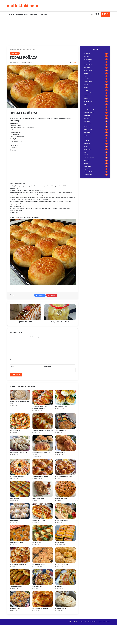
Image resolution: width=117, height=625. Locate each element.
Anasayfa (13, 49)
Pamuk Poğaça (59, 542)
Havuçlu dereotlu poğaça (16, 586)
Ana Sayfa (11, 14)
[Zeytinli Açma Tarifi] (20, 599)
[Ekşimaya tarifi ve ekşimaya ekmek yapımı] (20, 395)
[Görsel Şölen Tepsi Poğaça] (20, 467)
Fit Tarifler (86, 155)
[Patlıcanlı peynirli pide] (65, 511)
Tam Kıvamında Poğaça (16, 542)
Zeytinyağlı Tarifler (89, 112)
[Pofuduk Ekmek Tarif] (65, 599)
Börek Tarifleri (87, 62)
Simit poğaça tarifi (60, 430)
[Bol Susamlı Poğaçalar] (42, 555)
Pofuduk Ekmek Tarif (61, 608)
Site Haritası (44, 14)
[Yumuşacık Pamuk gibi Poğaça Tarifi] (42, 421)
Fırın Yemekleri (88, 64)
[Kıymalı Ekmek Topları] (65, 555)
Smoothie (86, 160)
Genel (85, 135)
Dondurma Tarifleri (89, 157)
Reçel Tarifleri (87, 149)
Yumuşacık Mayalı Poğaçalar (40, 476)
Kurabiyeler (87, 56)
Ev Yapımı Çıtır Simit (38, 498)
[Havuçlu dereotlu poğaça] (20, 577)
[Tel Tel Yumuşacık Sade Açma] (20, 555)
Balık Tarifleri (87, 124)
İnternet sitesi (47, 366)
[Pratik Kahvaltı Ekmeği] (42, 511)
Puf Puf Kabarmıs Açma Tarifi (40, 608)
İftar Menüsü (87, 126)
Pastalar (86, 84)
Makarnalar (87, 115)
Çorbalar (86, 90)
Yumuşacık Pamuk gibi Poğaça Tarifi (42, 430)
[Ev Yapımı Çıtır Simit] (42, 489)
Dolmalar (86, 138)
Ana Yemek (87, 53)
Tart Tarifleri (87, 143)
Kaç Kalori (86, 169)
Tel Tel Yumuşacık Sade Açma (18, 564)
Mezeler (86, 107)
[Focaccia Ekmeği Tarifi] (65, 489)
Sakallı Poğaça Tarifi (61, 406)
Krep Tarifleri (87, 118)
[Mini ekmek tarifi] (20, 511)
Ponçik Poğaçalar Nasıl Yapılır (63, 476)
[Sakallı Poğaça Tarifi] (65, 397)
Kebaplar (86, 95)
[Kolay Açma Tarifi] (42, 577)
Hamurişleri (87, 79)
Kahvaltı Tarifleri (88, 93)
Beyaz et (86, 87)
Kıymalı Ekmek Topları (61, 564)
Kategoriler (33, 14)
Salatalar (86, 73)
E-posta (12, 366)
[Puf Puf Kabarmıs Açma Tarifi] (42, 599)
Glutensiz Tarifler (88, 171)
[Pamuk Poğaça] (65, 533)
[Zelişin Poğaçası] (20, 489)
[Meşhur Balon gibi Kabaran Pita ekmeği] (42, 443)
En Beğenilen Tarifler (22, 14)
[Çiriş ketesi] (65, 577)
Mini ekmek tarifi (14, 520)
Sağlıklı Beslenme (88, 129)
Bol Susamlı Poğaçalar (38, 564)
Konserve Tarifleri (88, 101)
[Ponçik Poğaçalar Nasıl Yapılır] (65, 467)
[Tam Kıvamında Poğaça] (20, 533)
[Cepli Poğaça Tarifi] (20, 421)
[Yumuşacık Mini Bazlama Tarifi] (20, 443)
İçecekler (86, 152)
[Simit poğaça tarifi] (65, 421)
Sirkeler (86, 146)
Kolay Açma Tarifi (37, 586)
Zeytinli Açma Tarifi (15, 608)
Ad (11, 359)
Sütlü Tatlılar (87, 67)
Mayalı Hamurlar (21, 49)
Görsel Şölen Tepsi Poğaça (17, 476)
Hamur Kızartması (60, 452)
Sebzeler (86, 163)
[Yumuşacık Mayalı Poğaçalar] (42, 467)
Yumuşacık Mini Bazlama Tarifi (18, 452)
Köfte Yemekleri (88, 70)
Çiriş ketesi (58, 586)
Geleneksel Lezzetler (89, 110)
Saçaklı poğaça (36, 542)
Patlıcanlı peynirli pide (61, 520)
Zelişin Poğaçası (14, 498)
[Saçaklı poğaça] (42, 533)
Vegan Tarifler (87, 166)
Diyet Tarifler (87, 121)
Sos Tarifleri (87, 141)
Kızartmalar (87, 98)
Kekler (85, 76)
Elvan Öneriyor (87, 132)
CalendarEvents (88, 174)
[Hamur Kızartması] (65, 443)
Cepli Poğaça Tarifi (15, 430)
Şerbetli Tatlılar (88, 81)
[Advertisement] (59, 31)
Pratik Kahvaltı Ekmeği (38, 520)
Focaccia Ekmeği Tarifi (61, 498)
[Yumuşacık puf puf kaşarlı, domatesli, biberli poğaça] (42, 397)
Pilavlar (86, 104)
